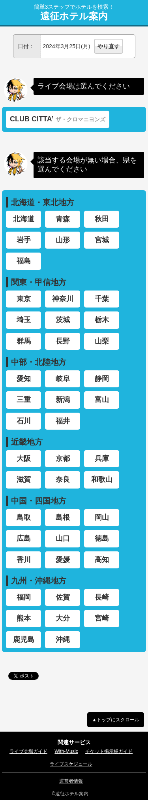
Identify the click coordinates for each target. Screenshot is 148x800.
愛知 (24, 379)
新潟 (63, 400)
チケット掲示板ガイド (109, 751)
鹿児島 (23, 639)
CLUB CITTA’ (57, 119)
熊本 (24, 618)
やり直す (108, 46)
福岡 (24, 597)
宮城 (102, 240)
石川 (24, 421)
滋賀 (24, 479)
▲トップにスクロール (115, 720)
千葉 (102, 299)
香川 (24, 560)
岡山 (102, 517)
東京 (24, 299)
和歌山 (101, 479)
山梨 (102, 341)
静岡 (102, 379)
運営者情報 (71, 781)
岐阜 (63, 379)
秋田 (102, 219)
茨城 (63, 320)
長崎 (102, 597)
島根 (63, 517)
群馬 (24, 341)
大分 (63, 618)
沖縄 (63, 639)
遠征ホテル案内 (74, 16)
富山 (102, 400)
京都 (63, 458)
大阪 (24, 458)
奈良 (63, 479)
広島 (24, 538)
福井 (63, 421)
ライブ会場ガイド (28, 751)
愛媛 (63, 560)
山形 (63, 240)
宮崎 (102, 618)
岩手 (24, 240)
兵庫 (102, 458)
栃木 (102, 320)
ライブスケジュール (71, 764)
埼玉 (24, 320)
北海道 (23, 219)
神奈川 (62, 299)
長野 (63, 341)
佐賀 (63, 597)
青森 (63, 219)
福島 (24, 261)
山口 (63, 538)
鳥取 (24, 517)
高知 (102, 560)
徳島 (102, 538)
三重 (24, 400)
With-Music (66, 751)
